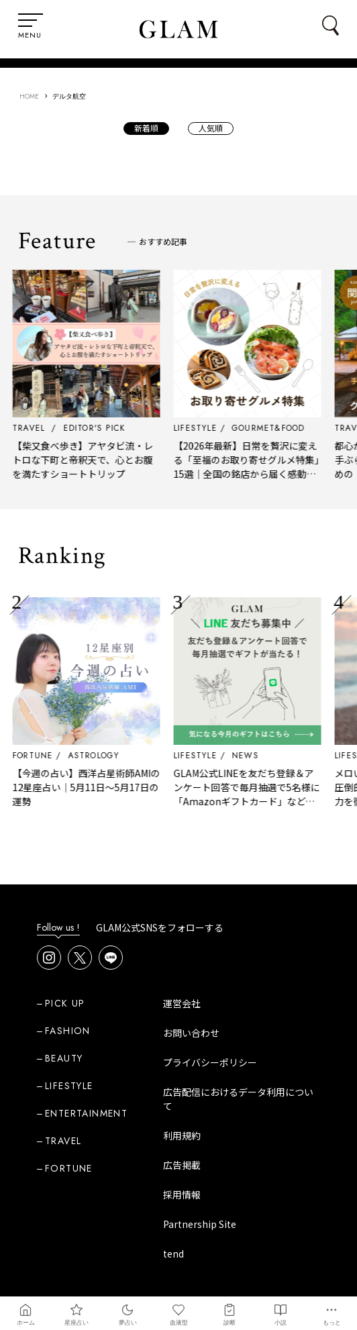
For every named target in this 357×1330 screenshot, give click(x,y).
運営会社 (182, 1003)
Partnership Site (199, 1224)
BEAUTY (64, 1058)
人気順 (211, 128)
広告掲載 (182, 1165)
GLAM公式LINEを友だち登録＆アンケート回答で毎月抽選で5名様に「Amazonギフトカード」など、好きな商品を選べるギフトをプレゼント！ (260, 801)
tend (173, 1253)
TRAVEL (63, 1140)
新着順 (146, 128)
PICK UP (65, 1003)
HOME (29, 96)
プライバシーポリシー (210, 1062)
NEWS (258, 756)
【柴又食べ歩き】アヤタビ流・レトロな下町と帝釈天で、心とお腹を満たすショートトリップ (96, 459)
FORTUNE (46, 756)
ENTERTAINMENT (86, 1113)
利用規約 (182, 1135)
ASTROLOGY (106, 756)
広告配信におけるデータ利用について (238, 1099)
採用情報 (182, 1194)
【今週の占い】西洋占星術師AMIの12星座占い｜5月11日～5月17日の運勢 (99, 787)
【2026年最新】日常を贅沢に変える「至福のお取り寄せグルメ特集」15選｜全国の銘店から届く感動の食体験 (259, 467)
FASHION (68, 1030)
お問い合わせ (191, 1032)
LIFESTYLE (208, 756)
